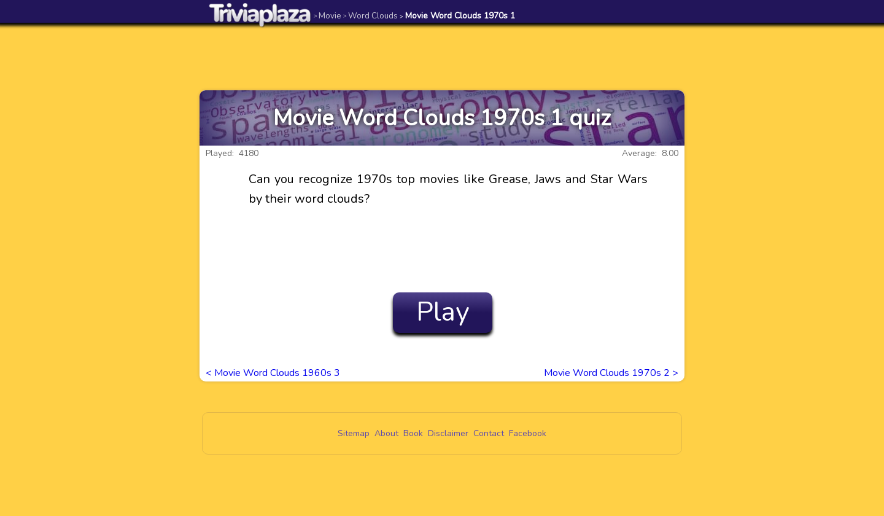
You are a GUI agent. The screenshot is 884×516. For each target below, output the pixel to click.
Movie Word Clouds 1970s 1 (457, 16)
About (386, 433)
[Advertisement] (442, 56)
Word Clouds (370, 16)
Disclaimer (448, 433)
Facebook (527, 433)
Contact (488, 433)
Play (443, 312)
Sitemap (354, 433)
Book (413, 433)
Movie (327, 16)
